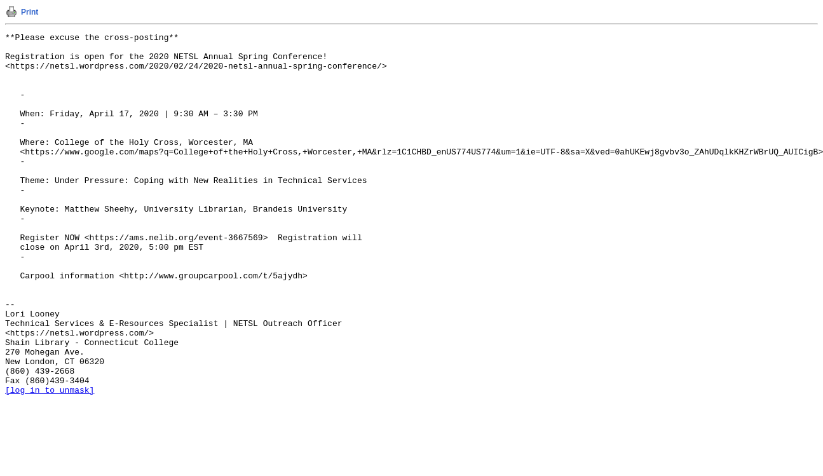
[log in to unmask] (49, 462)
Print (29, 12)
